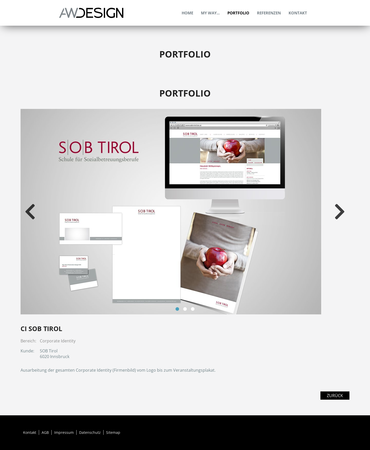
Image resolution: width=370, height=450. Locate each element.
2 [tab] (185, 309)
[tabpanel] (185, 211)
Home (187, 12)
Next (340, 212)
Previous (30, 212)
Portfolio (238, 12)
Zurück (335, 395)
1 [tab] (177, 309)
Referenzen (269, 12)
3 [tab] (192, 309)
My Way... (210, 12)
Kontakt (298, 12)
